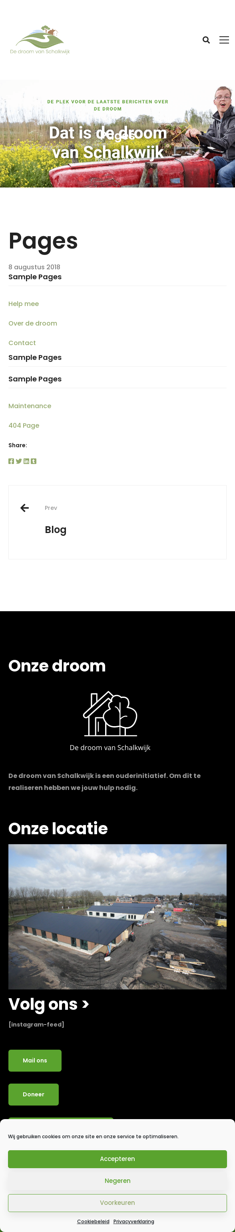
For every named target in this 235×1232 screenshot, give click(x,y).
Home (103, 159)
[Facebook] (11, 461)
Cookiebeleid (93, 1221)
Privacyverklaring (134, 1221)
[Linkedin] (26, 461)
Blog (129, 520)
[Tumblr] (33, 461)
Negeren (118, 1181)
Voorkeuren (117, 1202)
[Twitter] (19, 461)
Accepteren (117, 1159)
